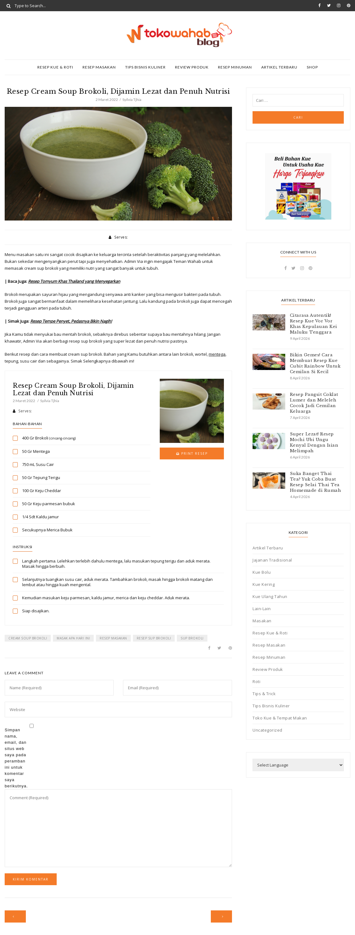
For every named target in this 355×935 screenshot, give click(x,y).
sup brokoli (192, 638)
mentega (217, 354)
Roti (256, 681)
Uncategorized (267, 730)
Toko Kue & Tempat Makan (280, 718)
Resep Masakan (99, 67)
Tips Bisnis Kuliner (145, 67)
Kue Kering (264, 584)
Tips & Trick (264, 693)
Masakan (262, 621)
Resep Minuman (235, 67)
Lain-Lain (262, 608)
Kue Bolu (262, 572)
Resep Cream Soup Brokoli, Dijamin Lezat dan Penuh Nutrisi (73, 389)
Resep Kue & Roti (55, 67)
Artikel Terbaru (279, 67)
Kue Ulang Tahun (270, 596)
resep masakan (113, 638)
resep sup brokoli (154, 638)
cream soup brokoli (27, 638)
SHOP (312, 67)
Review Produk (192, 67)
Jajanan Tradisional (272, 560)
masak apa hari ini (73, 638)
